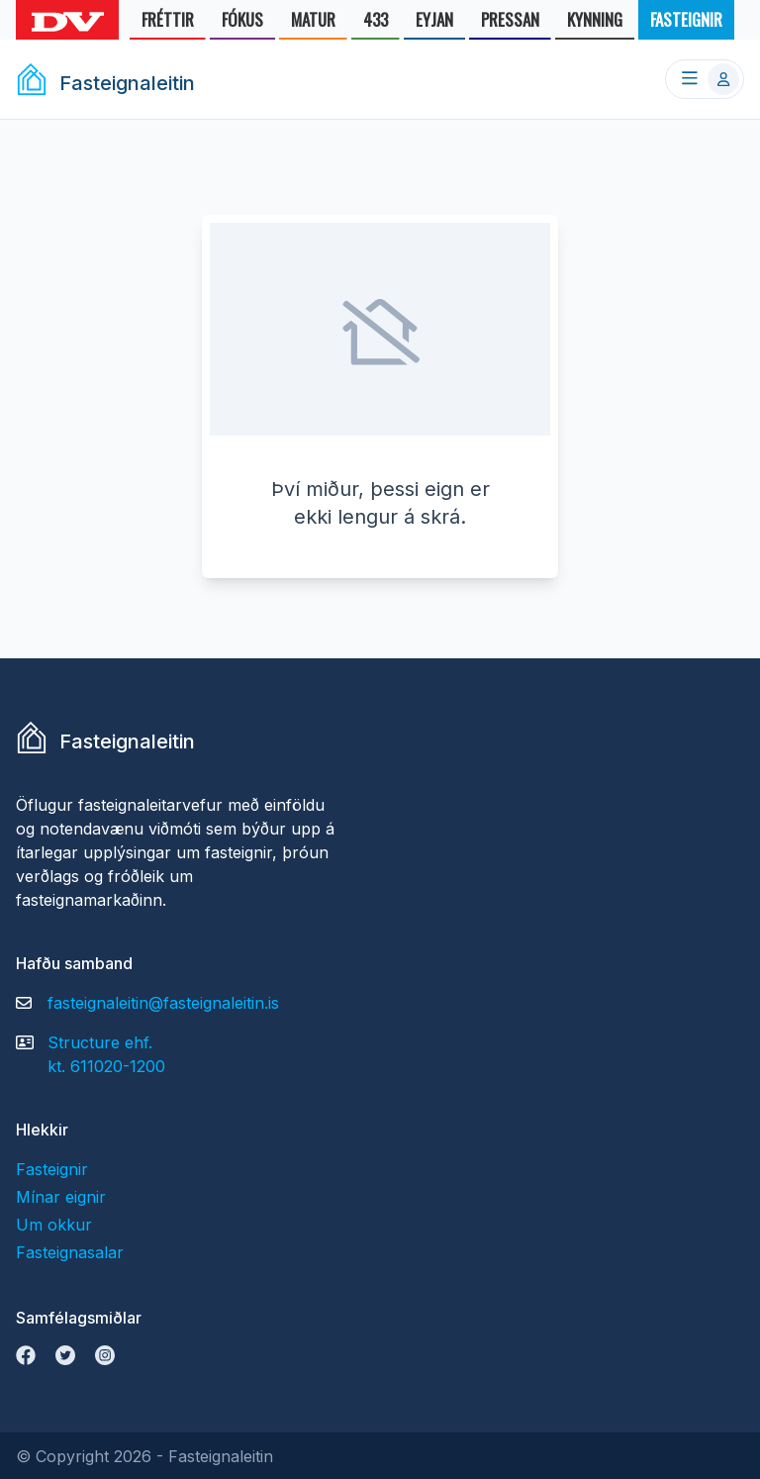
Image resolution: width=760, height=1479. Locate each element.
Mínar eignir (61, 1197)
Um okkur (54, 1224)
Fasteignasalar (70, 1252)
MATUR (313, 23)
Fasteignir (52, 1169)
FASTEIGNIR (686, 23)
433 (375, 23)
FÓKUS (242, 23)
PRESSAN (510, 23)
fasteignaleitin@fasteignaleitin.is (163, 1003)
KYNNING (594, 23)
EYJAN (434, 23)
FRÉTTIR (168, 23)
